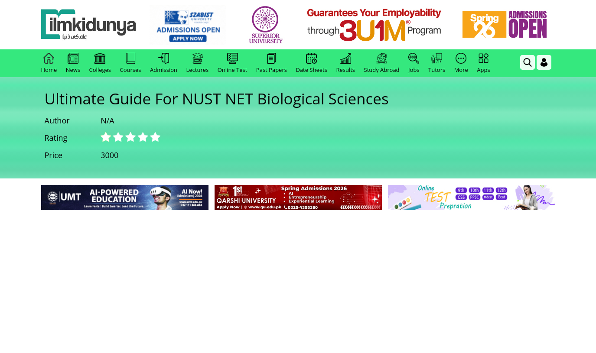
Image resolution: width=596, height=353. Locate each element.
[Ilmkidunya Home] (89, 25)
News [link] (73, 63)
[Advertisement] (298, 277)
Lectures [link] (197, 63)
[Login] (544, 62)
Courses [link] (130, 63)
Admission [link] (163, 63)
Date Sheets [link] (311, 63)
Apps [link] (483, 63)
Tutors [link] (436, 63)
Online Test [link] (233, 63)
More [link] (461, 63)
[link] (188, 25)
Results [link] (345, 63)
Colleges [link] (100, 63)
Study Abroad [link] (382, 63)
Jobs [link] (413, 63)
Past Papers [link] (271, 63)
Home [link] (49, 63)
